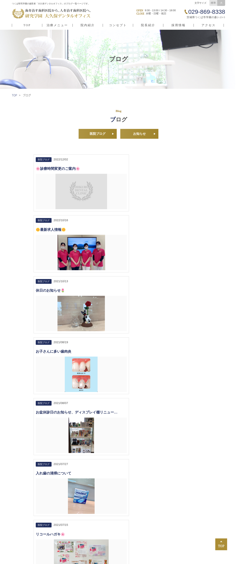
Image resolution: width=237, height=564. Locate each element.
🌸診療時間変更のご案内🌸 (58, 170)
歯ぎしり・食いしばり (197, 526)
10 (132, 368)
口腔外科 (144, 538)
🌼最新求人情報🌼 (109, 170)
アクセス (208, 25)
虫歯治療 (100, 526)
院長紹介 (148, 25)
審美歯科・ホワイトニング (200, 520)
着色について (104, 298)
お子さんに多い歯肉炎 (53, 231)
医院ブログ (97, 134)
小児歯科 (144, 526)
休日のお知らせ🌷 (166, 170)
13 (158, 368)
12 (150, 368)
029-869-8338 (31, 423)
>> (167, 368)
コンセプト (118, 25)
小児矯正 (100, 520)
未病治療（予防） (106, 532)
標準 (213, 2)
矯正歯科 (144, 520)
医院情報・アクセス (28, 520)
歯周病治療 (145, 532)
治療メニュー (57, 25)
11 (141, 368)
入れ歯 (98, 538)
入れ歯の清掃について (169, 231)
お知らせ (139, 134)
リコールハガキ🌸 (50, 298)
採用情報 (178, 25)
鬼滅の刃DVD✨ (164, 298)
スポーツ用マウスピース (198, 538)
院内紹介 (88, 25)
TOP (27, 25)
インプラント (191, 532)
